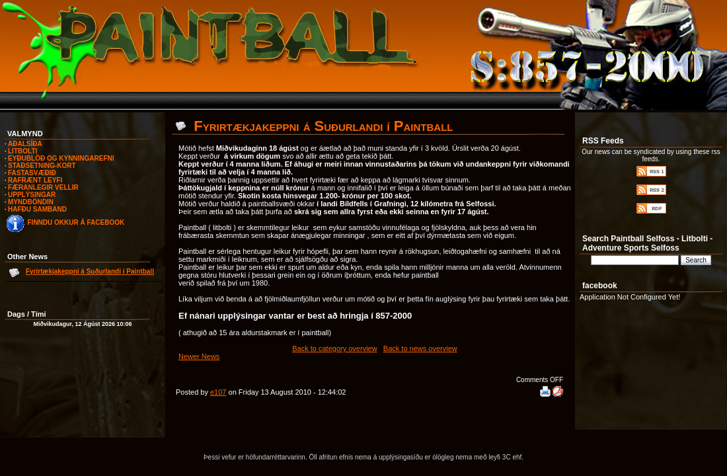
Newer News (198, 356)
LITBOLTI (22, 151)
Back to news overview (420, 348)
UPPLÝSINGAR (32, 194)
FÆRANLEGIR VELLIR (43, 187)
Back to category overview (334, 348)
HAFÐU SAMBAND (37, 209)
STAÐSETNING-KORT (42, 165)
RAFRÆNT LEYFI (35, 180)
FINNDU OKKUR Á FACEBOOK (76, 222)
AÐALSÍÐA (25, 143)
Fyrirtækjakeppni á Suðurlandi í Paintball (90, 271)
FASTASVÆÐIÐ (32, 173)
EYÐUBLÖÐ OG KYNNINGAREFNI (61, 158)
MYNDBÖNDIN (31, 202)
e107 (218, 392)
